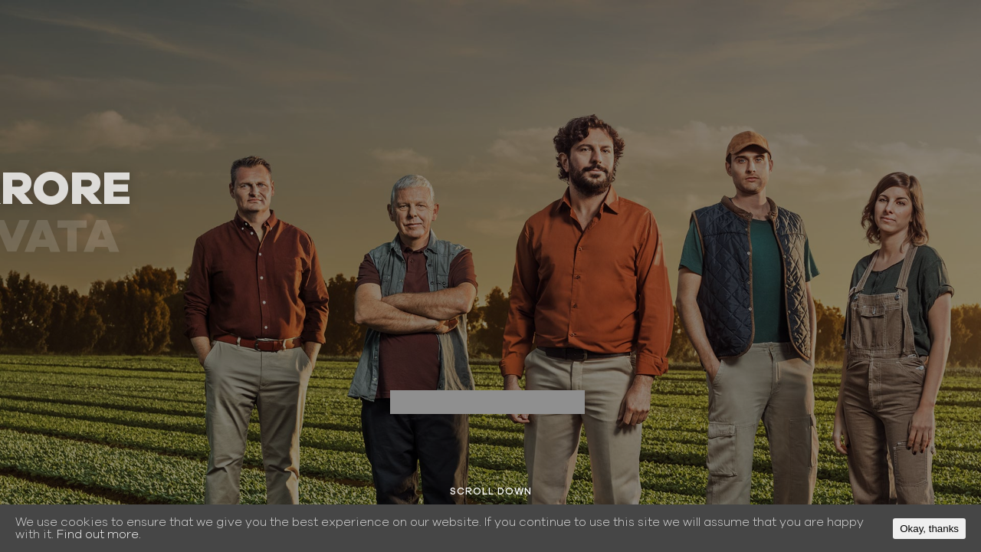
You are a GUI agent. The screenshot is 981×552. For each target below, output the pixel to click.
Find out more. (99, 534)
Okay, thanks (929, 528)
